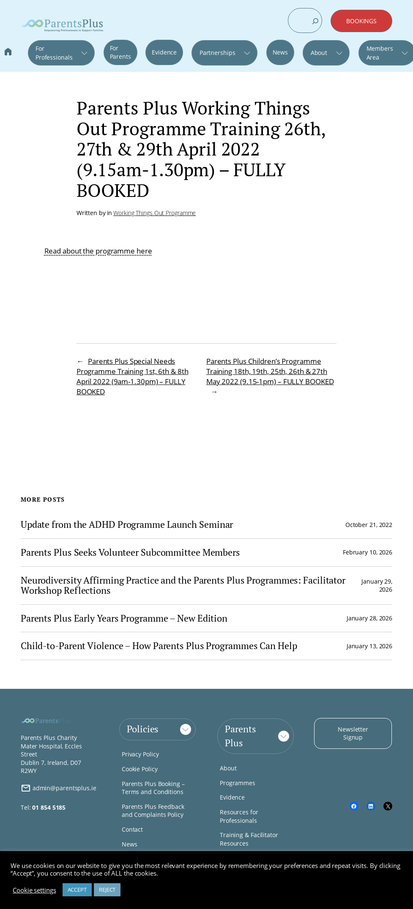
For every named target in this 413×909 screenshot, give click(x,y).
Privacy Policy (140, 754)
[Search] (315, 21)
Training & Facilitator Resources (249, 839)
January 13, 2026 (369, 646)
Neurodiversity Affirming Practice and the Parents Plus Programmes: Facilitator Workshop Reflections (183, 585)
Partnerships (217, 53)
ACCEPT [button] (77, 889)
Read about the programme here (98, 251)
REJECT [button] (107, 889)
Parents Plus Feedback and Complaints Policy (153, 811)
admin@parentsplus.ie (58, 788)
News (280, 52)
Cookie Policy (140, 769)
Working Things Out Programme (154, 213)
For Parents (120, 52)
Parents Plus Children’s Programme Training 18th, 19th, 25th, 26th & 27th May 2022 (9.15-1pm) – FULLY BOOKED (270, 371)
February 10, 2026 (367, 552)
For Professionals (54, 52)
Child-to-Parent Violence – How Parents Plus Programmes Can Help (159, 646)
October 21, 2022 (368, 525)
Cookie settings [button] (34, 890)
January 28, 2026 (369, 618)
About (319, 53)
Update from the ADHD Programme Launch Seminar (127, 524)
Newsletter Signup (353, 733)
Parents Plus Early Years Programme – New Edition (124, 618)
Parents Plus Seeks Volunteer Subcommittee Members (130, 552)
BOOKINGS (361, 21)
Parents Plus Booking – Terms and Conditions (153, 788)
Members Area (380, 52)
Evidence (164, 52)
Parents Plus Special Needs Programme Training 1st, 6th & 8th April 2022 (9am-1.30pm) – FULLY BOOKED (133, 376)
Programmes (237, 783)
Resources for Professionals (239, 816)
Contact (132, 829)
